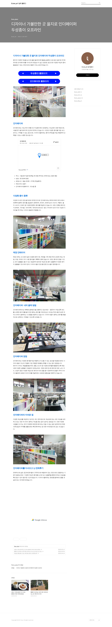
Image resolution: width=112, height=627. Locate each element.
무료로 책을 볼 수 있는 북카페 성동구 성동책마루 (25, 553)
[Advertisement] (39, 493)
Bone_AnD (78, 92)
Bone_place (16, 546)
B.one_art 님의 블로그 (18, 3)
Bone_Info (78, 95)
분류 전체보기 (78, 89)
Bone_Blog (78, 101)
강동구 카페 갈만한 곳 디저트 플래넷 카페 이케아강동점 (27, 549)
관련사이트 (92, 620)
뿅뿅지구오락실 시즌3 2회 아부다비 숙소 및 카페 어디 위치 (28, 551)
